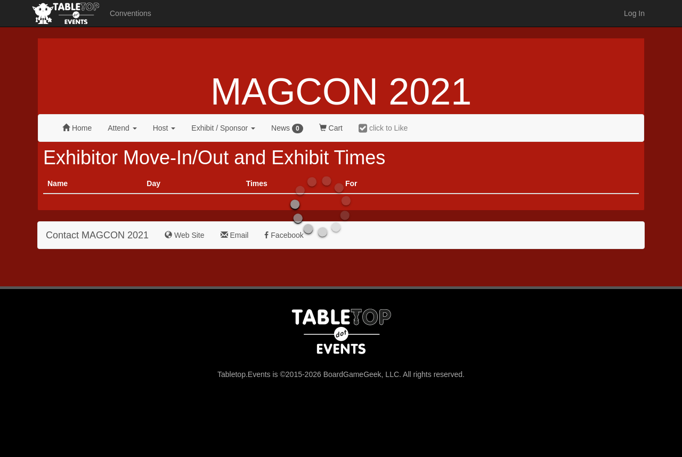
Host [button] (164, 128)
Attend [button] (122, 128)
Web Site (184, 235)
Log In (634, 13)
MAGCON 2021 (341, 92)
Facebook (283, 235)
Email (235, 235)
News (287, 128)
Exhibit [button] (223, 128)
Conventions (130, 13)
